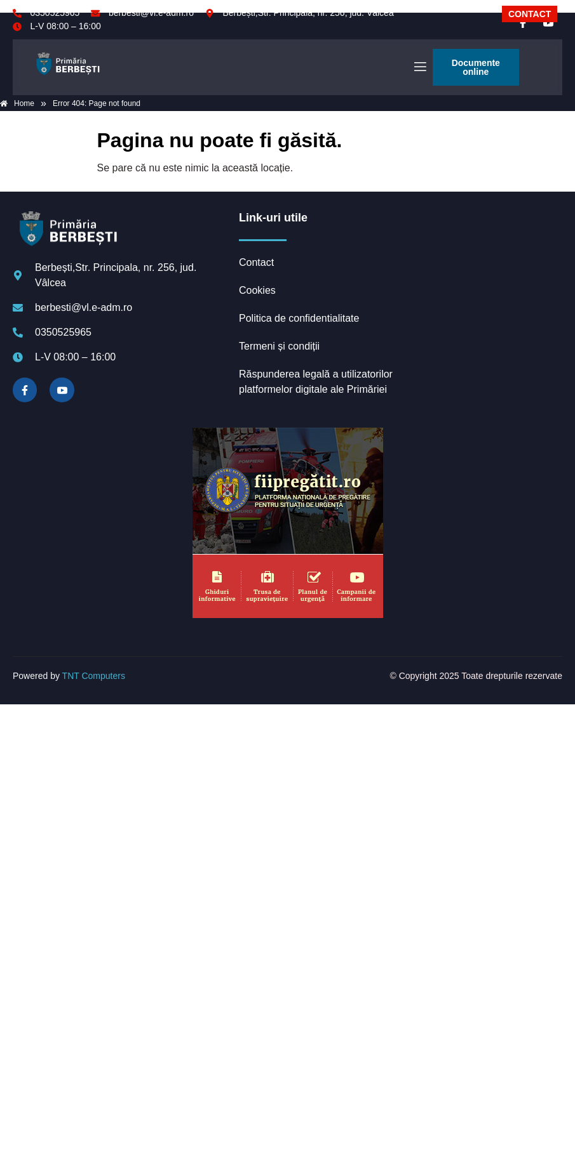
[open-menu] (419, 67)
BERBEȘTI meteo (481, 258)
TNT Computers (93, 676)
